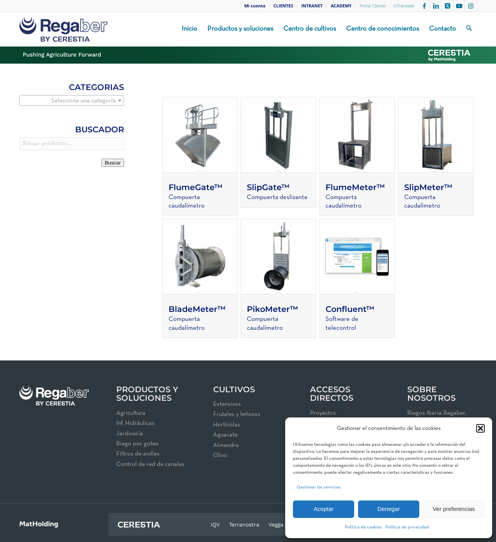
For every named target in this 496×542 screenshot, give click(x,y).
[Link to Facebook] (424, 6)
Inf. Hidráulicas (135, 423)
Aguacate (225, 435)
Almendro (226, 445)
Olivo (220, 455)
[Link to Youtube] (459, 6)
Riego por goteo (137, 444)
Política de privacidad (407, 527)
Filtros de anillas (138, 454)
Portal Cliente (372, 6)
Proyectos (323, 413)
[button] (480, 428)
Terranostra (244, 524)
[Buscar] (469, 29)
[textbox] (72, 100)
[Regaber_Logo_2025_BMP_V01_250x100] (63, 29)
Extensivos (227, 404)
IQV (215, 524)
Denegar (388, 509)
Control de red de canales (150, 464)
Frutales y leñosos (236, 414)
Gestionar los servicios (319, 487)
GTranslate (404, 6)
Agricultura (130, 413)
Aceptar (323, 509)
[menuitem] (255, 6)
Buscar (113, 163)
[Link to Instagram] (471, 6)
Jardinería (129, 433)
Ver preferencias (453, 509)
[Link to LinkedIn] (435, 6)
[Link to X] (447, 6)
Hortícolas (226, 425)
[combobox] (71, 100)
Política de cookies (363, 527)
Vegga (276, 524)
